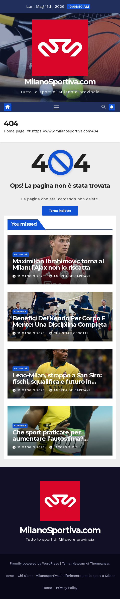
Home (9, 576)
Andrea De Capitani (69, 276)
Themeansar (99, 563)
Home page (14, 131)
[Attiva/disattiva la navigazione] (56, 107)
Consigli (20, 311)
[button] (103, 107)
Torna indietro (60, 211)
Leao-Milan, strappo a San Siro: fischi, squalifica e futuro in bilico (57, 381)
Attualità (21, 254)
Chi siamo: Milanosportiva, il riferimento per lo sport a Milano (66, 576)
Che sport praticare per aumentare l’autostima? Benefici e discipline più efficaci (59, 438)
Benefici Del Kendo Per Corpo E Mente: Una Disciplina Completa (60, 321)
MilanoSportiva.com (60, 81)
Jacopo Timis (63, 447)
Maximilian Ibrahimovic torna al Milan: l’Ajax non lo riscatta (58, 264)
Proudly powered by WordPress (35, 563)
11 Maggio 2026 (32, 276)
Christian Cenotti (68, 333)
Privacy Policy (66, 588)
